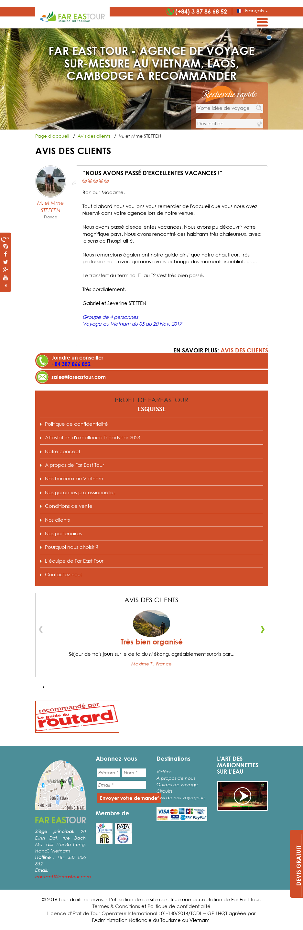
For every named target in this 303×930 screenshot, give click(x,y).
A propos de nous (176, 778)
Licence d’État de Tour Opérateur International (102, 913)
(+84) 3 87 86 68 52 (201, 11)
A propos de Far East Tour (74, 465)
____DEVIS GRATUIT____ (298, 865)
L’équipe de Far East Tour (74, 561)
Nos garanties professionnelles (80, 492)
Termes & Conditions (116, 906)
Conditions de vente (68, 506)
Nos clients (57, 520)
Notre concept (62, 451)
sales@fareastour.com (78, 377)
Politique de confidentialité (76, 424)
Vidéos (164, 771)
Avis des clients (244, 350)
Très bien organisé (152, 642)
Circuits (164, 791)
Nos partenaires (63, 533)
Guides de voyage (177, 784)
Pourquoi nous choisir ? (72, 547)
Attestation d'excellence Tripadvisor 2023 (92, 437)
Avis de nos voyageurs (181, 797)
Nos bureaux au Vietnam (74, 478)
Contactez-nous (63, 574)
